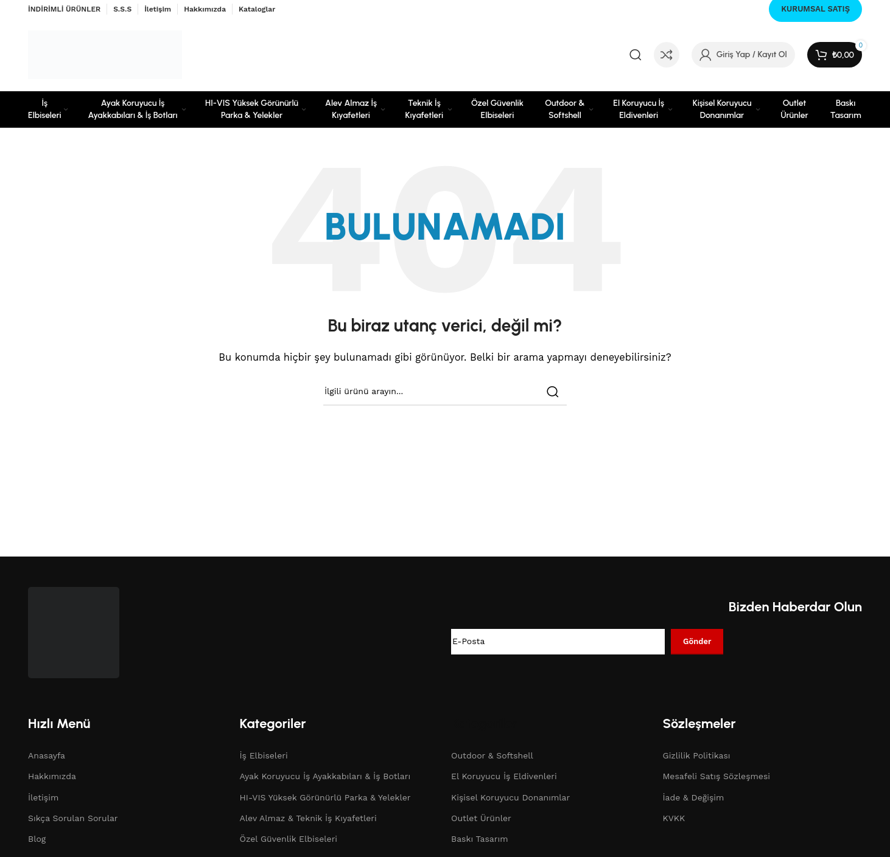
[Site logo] (105, 54)
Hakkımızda (52, 776)
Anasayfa (46, 755)
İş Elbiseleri (264, 755)
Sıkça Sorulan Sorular (73, 818)
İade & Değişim (693, 797)
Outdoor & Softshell (492, 755)
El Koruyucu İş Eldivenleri (504, 776)
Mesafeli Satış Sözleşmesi (717, 776)
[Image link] (73, 631)
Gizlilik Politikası (697, 755)
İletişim (43, 797)
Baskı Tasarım (479, 839)
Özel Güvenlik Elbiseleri (289, 839)
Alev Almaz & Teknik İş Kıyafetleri (308, 818)
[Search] (635, 55)
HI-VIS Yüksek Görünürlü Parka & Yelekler (325, 797)
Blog (37, 839)
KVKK (674, 818)
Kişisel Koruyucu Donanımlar (510, 797)
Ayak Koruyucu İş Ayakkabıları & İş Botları (325, 776)
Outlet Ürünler (481, 818)
